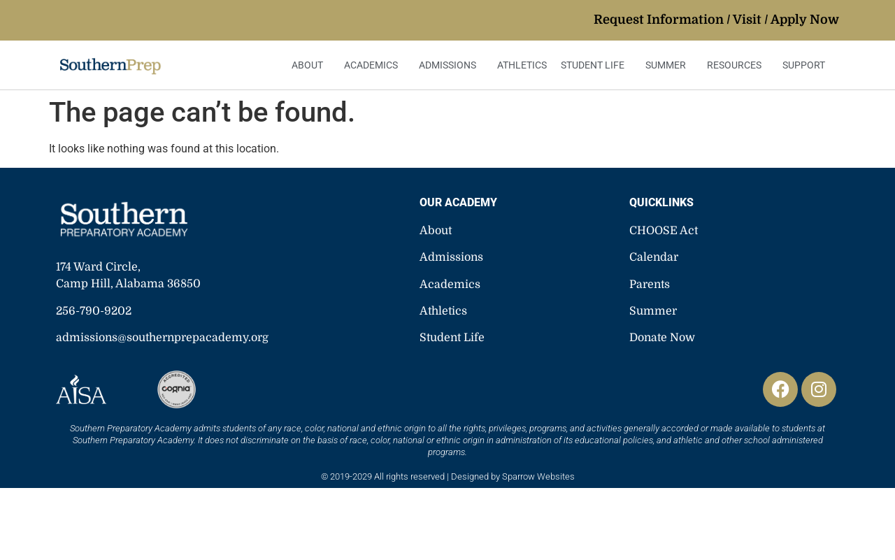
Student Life (596, 65)
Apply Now (805, 20)
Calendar (653, 257)
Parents (649, 284)
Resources (737, 65)
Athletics (522, 65)
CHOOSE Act (663, 230)
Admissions (451, 65)
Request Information (659, 20)
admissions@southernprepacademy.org (162, 337)
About (311, 65)
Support (807, 65)
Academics (374, 65)
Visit (747, 20)
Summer (669, 65)
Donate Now (662, 337)
